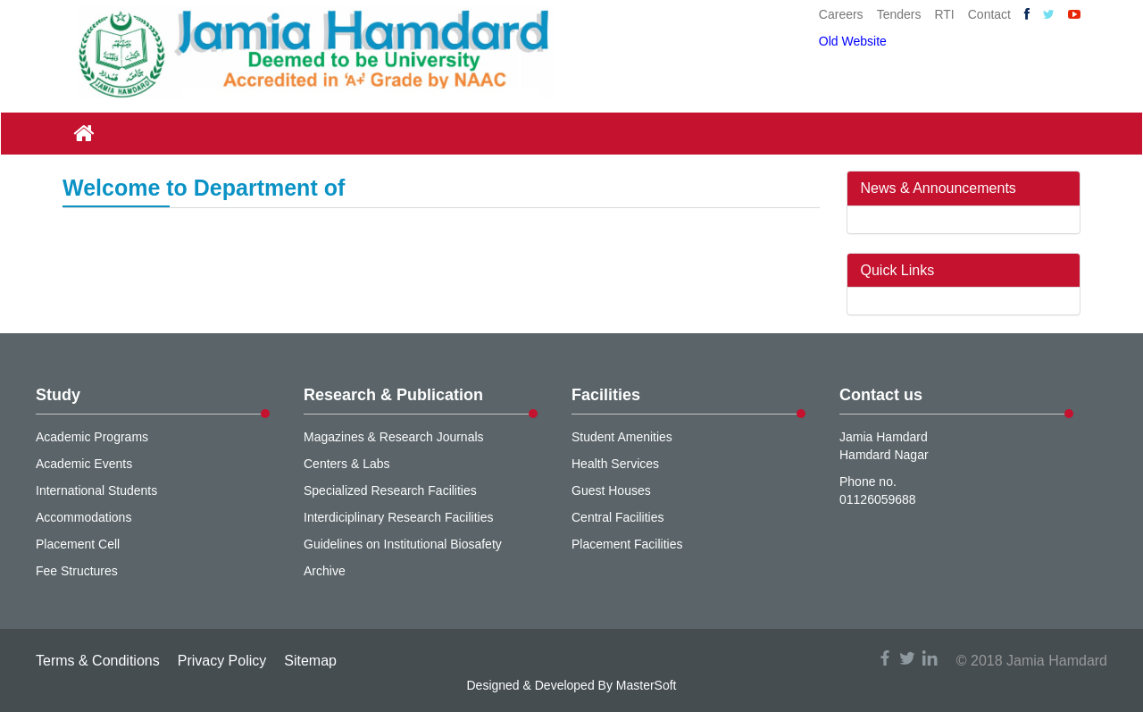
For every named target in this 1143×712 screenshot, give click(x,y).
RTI (944, 14)
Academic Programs (92, 437)
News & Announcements (938, 188)
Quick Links (898, 270)
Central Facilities (617, 517)
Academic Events (84, 464)
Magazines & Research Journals (394, 437)
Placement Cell (78, 544)
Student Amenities (622, 437)
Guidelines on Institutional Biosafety (403, 544)
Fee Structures (77, 571)
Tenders (899, 14)
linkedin (930, 658)
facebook (885, 658)
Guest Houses (611, 490)
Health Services (615, 464)
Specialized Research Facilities (390, 490)
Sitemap (310, 660)
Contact (989, 14)
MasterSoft (646, 685)
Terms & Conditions (98, 660)
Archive (325, 571)
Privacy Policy (222, 660)
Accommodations (83, 517)
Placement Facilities (627, 544)
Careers (841, 14)
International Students (96, 490)
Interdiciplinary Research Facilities (398, 517)
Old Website (853, 41)
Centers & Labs (347, 464)
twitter (907, 658)
